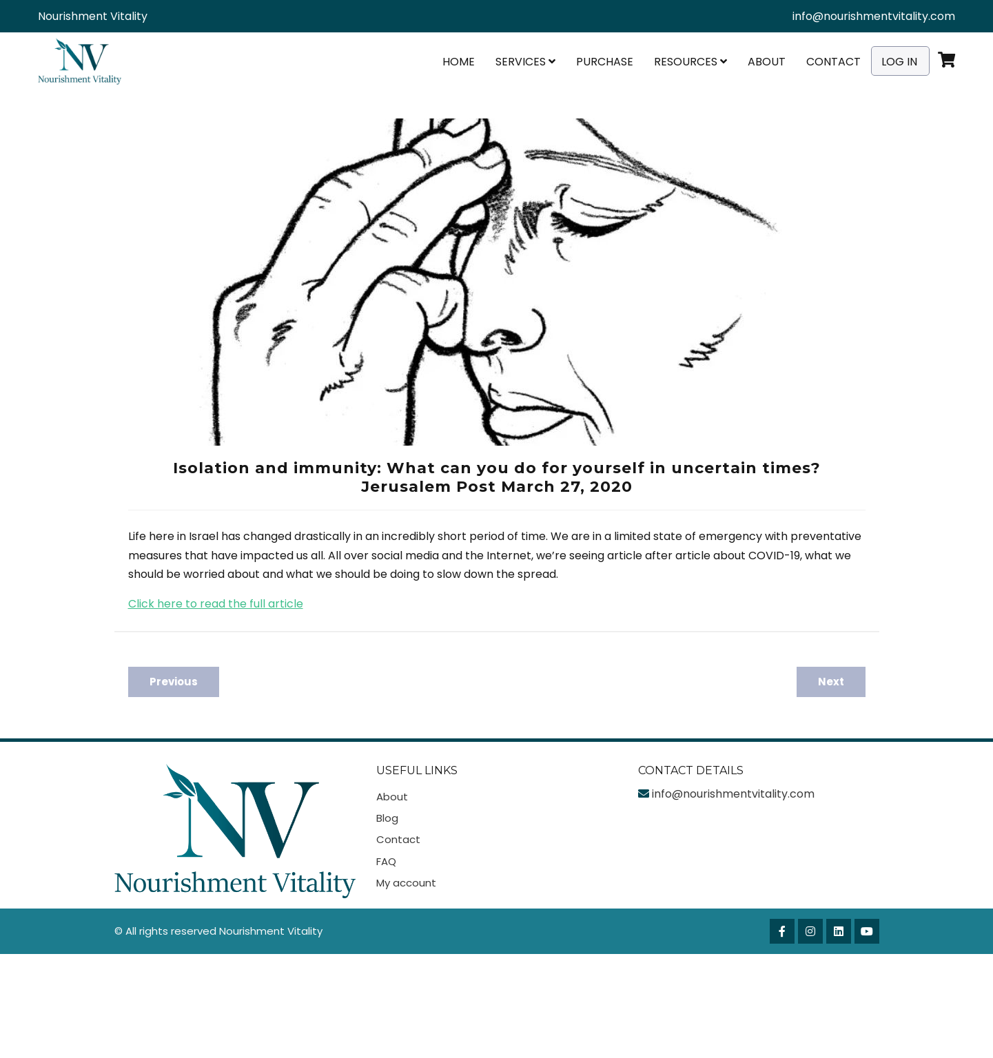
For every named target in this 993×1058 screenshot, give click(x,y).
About (767, 62)
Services (525, 62)
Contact (833, 62)
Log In (899, 62)
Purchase (604, 62)
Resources (690, 62)
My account (406, 882)
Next (831, 681)
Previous (174, 681)
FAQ (386, 861)
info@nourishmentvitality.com (873, 16)
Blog (387, 818)
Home (458, 62)
